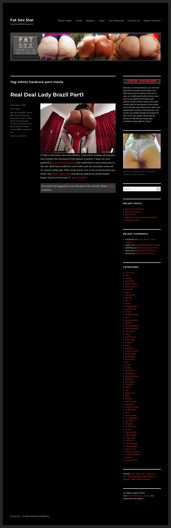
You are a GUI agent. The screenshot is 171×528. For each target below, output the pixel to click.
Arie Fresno (130, 287)
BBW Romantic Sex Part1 (147, 248)
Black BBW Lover (138, 474)
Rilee (127, 396)
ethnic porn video (61, 173)
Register (90, 20)
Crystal (128, 312)
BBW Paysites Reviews (141, 479)
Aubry (127, 292)
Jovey (127, 345)
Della (127, 317)
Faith (127, 334)
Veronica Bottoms (133, 452)
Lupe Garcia (130, 371)
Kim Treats (15, 109)
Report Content (152, 20)
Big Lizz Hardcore (132, 212)
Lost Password (116, 20)
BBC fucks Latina (17, 115)
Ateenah (128, 289)
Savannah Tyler (132, 407)
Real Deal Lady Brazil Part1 (47, 94)
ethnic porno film (24, 124)
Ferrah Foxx (130, 337)
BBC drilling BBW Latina (21, 112)
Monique (129, 379)
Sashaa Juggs (131, 401)
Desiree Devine (131, 320)
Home (78, 20)
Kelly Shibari (130, 354)
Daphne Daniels (132, 315)
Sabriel (128, 398)
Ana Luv (128, 278)
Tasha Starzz (130, 426)
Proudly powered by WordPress (36, 516)
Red (127, 390)
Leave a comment (18, 136)
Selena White (130, 415)
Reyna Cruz (130, 393)
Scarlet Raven (131, 410)
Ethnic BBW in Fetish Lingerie (147, 245)
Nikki (127, 387)
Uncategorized (131, 443)
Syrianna (129, 424)
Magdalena (130, 373)
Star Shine (129, 421)
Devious (128, 323)
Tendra (128, 429)
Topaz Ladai (130, 438)
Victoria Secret (131, 460)
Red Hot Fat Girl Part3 (134, 209)
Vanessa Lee (130, 449)
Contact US (134, 20)
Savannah (129, 404)
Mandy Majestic (132, 376)
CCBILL (147, 496)
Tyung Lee (129, 440)
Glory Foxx (130, 340)
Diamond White (132, 326)
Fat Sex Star (22, 20)
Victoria (128, 457)
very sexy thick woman (63, 162)
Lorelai (128, 368)
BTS (127, 301)
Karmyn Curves (131, 351)
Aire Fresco (130, 273)
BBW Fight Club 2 (132, 220)
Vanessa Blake (131, 446)
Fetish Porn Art (134, 476)
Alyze (127, 275)
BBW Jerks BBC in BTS (144, 253)
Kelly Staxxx (130, 357)
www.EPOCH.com (134, 496)
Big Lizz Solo (130, 215)
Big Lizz (128, 298)
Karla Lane (129, 348)
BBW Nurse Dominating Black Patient (141, 217)
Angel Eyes (130, 281)
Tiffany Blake (131, 435)
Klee (127, 362)
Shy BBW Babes (132, 418)
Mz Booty (129, 385)
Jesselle (128, 343)
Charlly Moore (131, 306)
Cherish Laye (130, 309)
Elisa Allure (130, 331)
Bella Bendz (130, 295)
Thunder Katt (131, 432)
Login (102, 20)
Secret (128, 412)
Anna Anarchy (131, 284)
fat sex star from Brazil (19, 126)
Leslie (127, 365)
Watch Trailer (65, 20)
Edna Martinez (131, 329)
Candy (128, 303)
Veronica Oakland (132, 454)
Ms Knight (129, 382)
